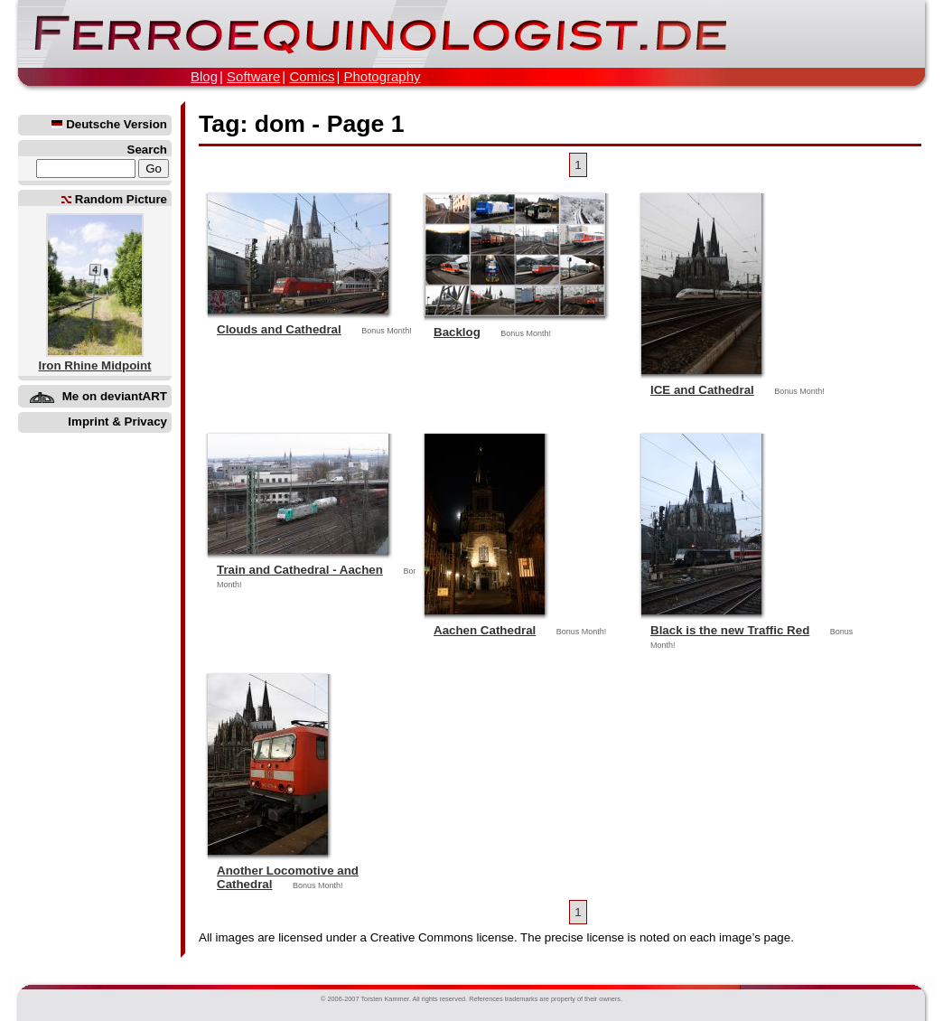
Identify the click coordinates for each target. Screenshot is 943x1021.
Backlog (457, 332)
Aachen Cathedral (485, 630)
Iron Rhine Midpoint (94, 365)
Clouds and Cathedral (279, 329)
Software (253, 76)
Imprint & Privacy (117, 421)
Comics (311, 76)
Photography (381, 76)
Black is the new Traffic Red (729, 630)
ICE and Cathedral (702, 390)
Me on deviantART (114, 396)
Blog (204, 76)
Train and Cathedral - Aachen (300, 569)
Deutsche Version (109, 124)
